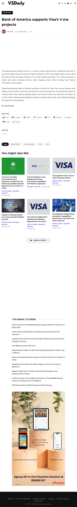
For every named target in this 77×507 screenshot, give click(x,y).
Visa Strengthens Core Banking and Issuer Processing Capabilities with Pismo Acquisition (38, 166)
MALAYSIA (4, 193)
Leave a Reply (38, 240)
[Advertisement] (38, 54)
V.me (40, 144)
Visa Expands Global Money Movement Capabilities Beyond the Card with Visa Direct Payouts (63, 205)
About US (11, 499)
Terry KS (7, 31)
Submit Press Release (39, 499)
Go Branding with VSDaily (23, 499)
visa (47, 144)
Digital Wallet (15, 144)
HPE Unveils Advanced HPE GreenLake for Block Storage (32, 385)
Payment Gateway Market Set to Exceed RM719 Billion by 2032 (13, 206)
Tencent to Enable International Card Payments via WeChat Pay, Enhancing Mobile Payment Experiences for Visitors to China (13, 166)
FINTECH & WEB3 (6, 191)
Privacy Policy (38, 501)
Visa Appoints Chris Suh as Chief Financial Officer (63, 165)
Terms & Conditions (63, 499)
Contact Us (51, 499)
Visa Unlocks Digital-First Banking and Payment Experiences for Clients (38, 207)
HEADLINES (7, 12)
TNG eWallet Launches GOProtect (24, 346)
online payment (29, 144)
